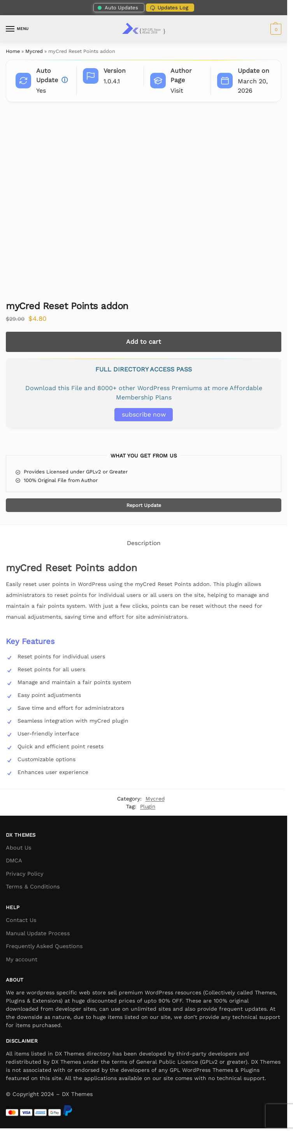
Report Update (143, 505)
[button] (274, 29)
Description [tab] (144, 543)
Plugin (147, 806)
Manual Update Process (38, 933)
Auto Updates (117, 8)
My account (21, 959)
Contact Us (21, 920)
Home (13, 51)
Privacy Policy (24, 874)
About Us (19, 847)
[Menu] (17, 29)
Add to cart (143, 341)
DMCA (14, 860)
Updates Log (168, 8)
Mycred (34, 51)
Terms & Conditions (33, 886)
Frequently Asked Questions (44, 946)
